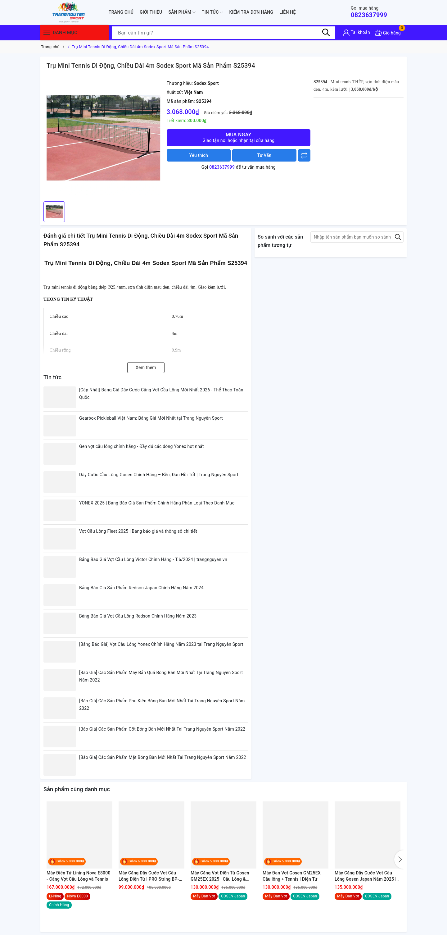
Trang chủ (121, 12)
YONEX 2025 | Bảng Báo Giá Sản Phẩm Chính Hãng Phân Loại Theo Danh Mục (156, 502)
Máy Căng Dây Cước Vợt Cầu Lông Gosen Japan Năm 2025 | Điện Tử (365, 876)
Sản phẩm (181, 12)
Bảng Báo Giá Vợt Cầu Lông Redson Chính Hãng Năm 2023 (137, 615)
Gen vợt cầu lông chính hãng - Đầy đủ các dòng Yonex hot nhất (141, 446)
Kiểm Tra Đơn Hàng (251, 12)
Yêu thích (198, 155)
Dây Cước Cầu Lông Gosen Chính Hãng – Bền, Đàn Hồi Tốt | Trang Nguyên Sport (158, 474)
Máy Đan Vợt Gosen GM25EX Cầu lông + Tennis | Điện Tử (292, 876)
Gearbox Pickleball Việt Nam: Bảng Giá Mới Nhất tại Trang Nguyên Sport (151, 418)
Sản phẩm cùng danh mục (76, 789)
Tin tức (212, 12)
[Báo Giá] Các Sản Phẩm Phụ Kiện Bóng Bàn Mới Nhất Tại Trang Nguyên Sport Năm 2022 (162, 704)
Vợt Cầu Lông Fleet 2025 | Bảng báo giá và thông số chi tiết (138, 531)
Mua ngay (239, 137)
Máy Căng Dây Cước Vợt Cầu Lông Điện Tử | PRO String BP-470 (149, 876)
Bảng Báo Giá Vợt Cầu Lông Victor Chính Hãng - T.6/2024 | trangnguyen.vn (153, 559)
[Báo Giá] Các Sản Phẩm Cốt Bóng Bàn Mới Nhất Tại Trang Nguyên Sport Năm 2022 (162, 729)
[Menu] (46, 32)
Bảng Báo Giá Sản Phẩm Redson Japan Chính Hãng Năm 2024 (141, 587)
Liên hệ (287, 12)
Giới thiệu (151, 12)
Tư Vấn (264, 155)
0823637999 (369, 12)
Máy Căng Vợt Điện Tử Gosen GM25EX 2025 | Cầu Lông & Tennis (220, 876)
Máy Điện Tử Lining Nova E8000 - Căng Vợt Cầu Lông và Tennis (79, 876)
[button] (399, 859)
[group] (103, 138)
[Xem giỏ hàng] (388, 32)
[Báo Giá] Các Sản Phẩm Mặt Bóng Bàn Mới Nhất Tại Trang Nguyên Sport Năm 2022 (162, 757)
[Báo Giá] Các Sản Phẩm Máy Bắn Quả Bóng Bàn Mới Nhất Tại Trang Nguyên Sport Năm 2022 (161, 676)
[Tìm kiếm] (326, 32)
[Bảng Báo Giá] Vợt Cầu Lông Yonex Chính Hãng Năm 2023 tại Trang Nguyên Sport (161, 644)
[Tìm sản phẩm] (223, 32)
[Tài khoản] (356, 33)
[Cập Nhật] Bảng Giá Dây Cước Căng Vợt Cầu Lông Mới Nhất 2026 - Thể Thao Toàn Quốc (161, 393)
